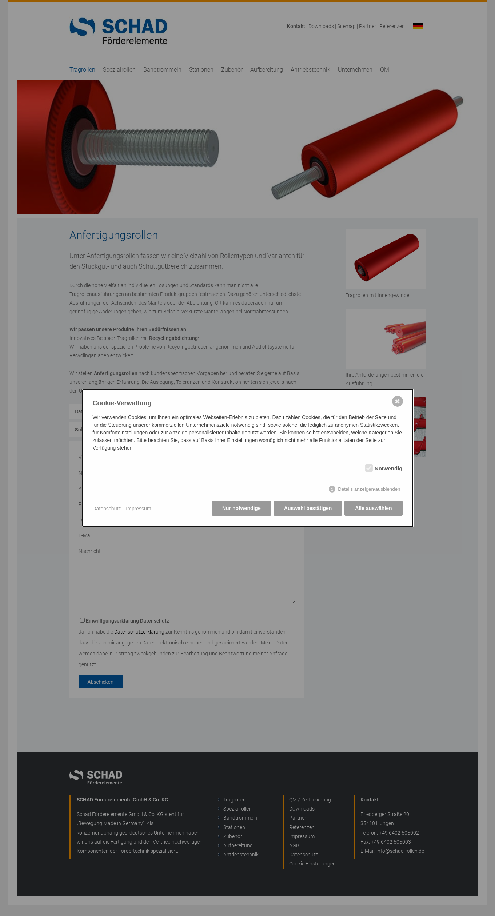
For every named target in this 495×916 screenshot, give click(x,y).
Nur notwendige (240, 508)
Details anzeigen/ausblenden (369, 489)
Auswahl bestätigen (307, 508)
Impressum (138, 508)
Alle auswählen (373, 508)
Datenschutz (107, 508)
